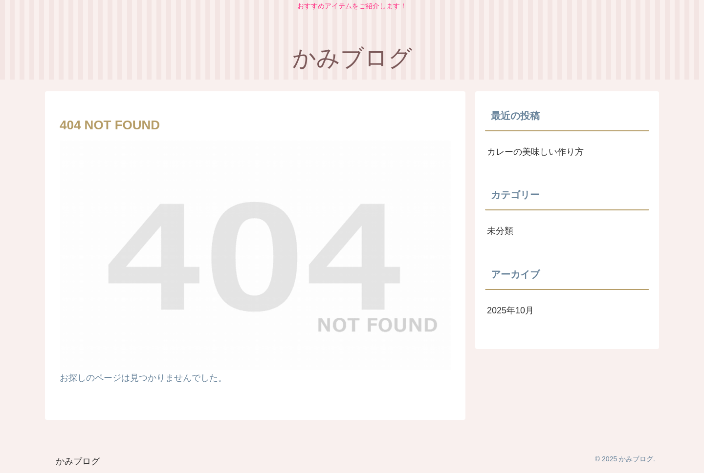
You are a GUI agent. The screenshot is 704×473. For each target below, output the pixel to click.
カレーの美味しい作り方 (535, 152)
